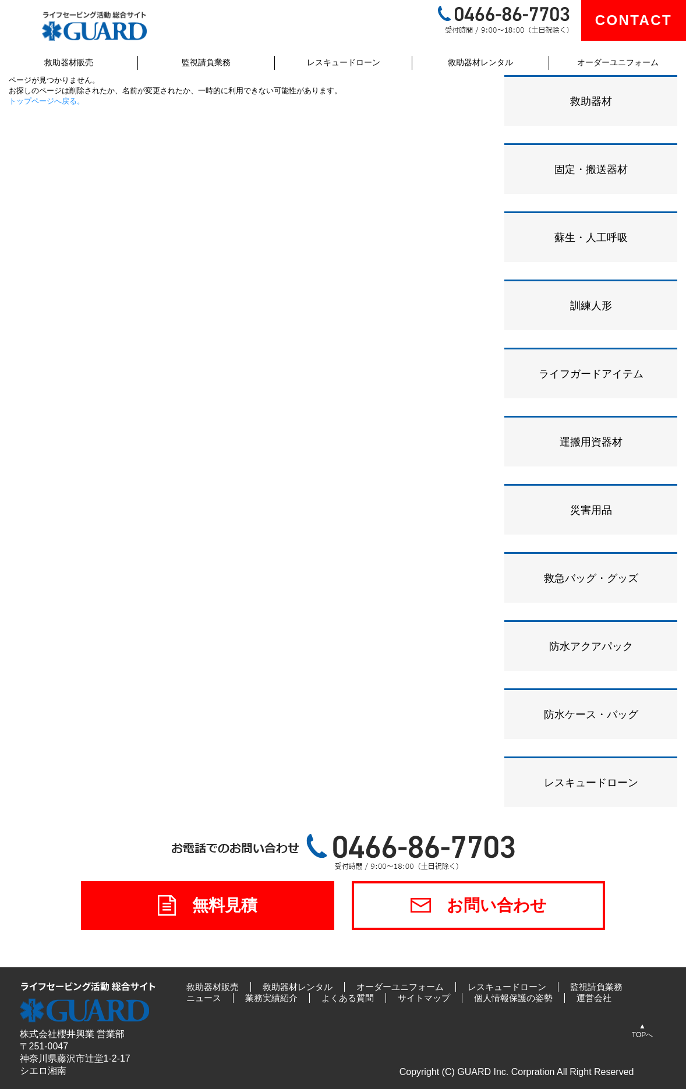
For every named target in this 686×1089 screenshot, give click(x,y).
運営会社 (594, 998)
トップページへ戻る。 (46, 101)
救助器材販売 (68, 62)
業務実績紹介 (271, 998)
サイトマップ (424, 998)
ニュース (203, 998)
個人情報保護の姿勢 (513, 998)
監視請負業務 (206, 62)
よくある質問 (347, 998)
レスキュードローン (343, 62)
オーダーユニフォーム (618, 62)
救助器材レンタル (480, 62)
